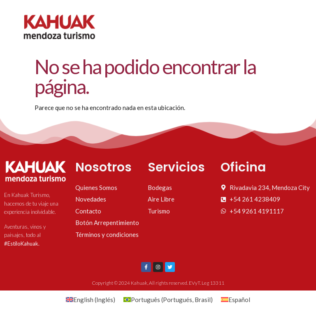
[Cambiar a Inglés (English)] (90, 299)
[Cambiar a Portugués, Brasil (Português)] (168, 299)
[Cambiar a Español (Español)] (235, 299)
